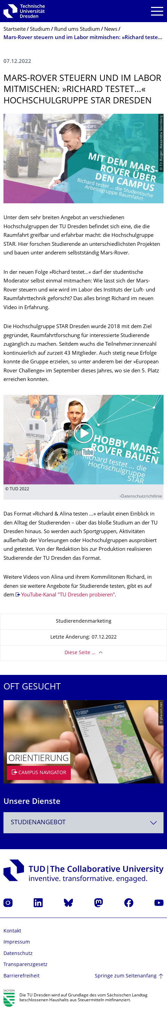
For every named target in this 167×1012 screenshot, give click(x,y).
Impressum (16, 942)
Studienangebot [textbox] (38, 823)
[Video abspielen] (83, 439)
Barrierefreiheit (21, 976)
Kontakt (12, 931)
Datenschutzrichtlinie (141, 497)
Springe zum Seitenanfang (126, 976)
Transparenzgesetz (25, 965)
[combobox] (83, 822)
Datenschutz (18, 953)
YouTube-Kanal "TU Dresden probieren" (68, 595)
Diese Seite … (80, 653)
